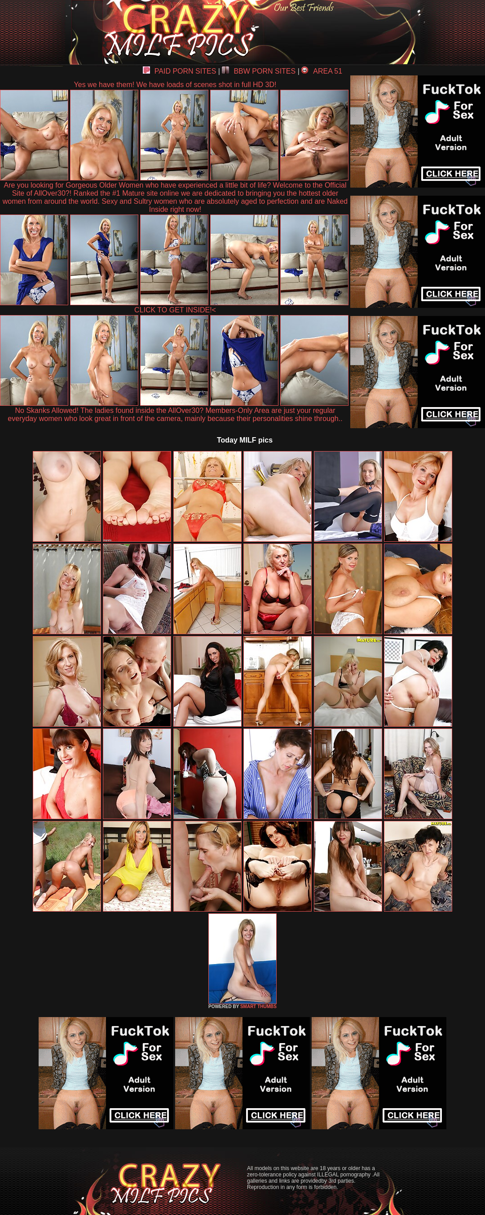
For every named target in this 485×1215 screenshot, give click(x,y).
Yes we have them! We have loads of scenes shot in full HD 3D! (175, 84)
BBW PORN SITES (258, 71)
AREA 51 (321, 71)
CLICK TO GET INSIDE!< (175, 310)
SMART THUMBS (258, 1006)
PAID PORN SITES (179, 71)
